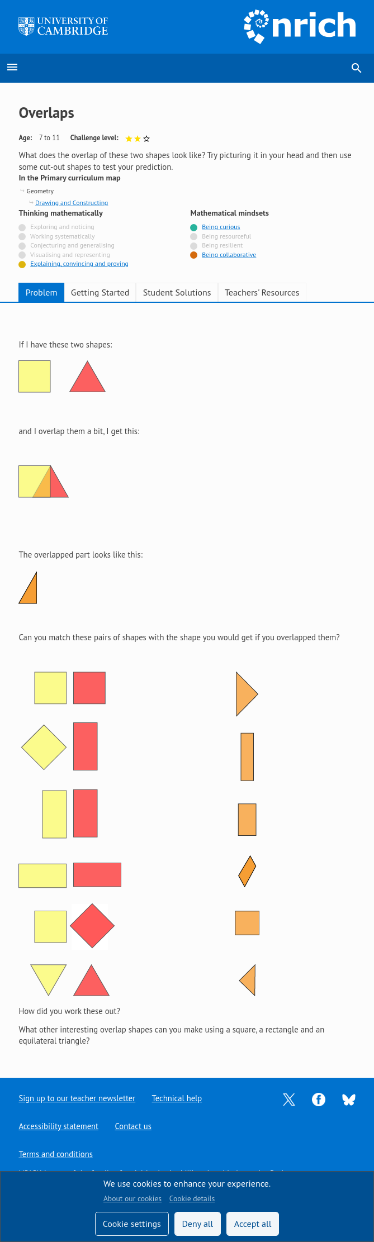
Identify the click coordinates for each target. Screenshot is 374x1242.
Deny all (197, 1223)
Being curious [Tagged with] (221, 226)
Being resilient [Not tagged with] (222, 245)
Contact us (133, 1126)
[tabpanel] (186, 681)
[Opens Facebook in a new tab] (318, 1098)
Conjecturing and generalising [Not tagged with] (72, 245)
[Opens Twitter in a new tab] (289, 1098)
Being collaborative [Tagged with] (229, 254)
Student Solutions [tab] (177, 292)
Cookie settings (132, 1223)
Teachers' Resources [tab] (262, 292)
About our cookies (132, 1198)
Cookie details (192, 1198)
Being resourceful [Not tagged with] (226, 236)
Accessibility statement (58, 1126)
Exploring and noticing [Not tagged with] (62, 226)
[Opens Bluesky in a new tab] (349, 1098)
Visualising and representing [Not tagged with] (70, 254)
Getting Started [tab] (100, 292)
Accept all (253, 1223)
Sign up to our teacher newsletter (77, 1098)
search (356, 68)
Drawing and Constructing (71, 202)
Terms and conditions (55, 1154)
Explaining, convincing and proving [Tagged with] (79, 263)
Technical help (178, 1098)
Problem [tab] (42, 292)
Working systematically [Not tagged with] (62, 236)
